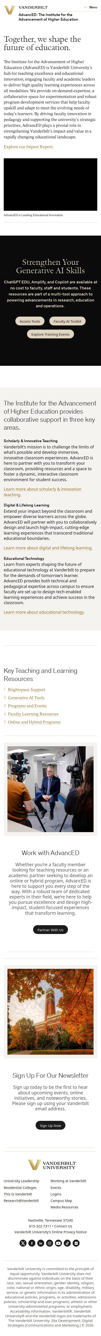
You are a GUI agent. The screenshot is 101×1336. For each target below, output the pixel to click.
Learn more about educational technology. (44, 612)
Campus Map (61, 1200)
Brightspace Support (26, 689)
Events (55, 1187)
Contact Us (63, 1226)
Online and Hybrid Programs (34, 722)
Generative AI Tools (26, 697)
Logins (55, 1194)
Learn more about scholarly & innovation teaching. (42, 491)
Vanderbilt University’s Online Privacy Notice (50, 1231)
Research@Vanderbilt (21, 1200)
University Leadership (21, 1180)
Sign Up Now (50, 1125)
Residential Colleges (20, 1187)
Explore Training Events (50, 334)
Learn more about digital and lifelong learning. (48, 548)
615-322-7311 (40, 1226)
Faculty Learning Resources (33, 714)
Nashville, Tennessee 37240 (50, 1220)
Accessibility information (30, 1311)
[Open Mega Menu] (90, 7)
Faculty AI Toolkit (67, 321)
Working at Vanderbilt (68, 1180)
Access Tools (30, 321)
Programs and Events (27, 706)
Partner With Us (50, 929)
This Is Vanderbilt (18, 1194)
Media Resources (64, 1207)
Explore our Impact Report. (29, 146)
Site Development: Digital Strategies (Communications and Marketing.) (50, 1322)
